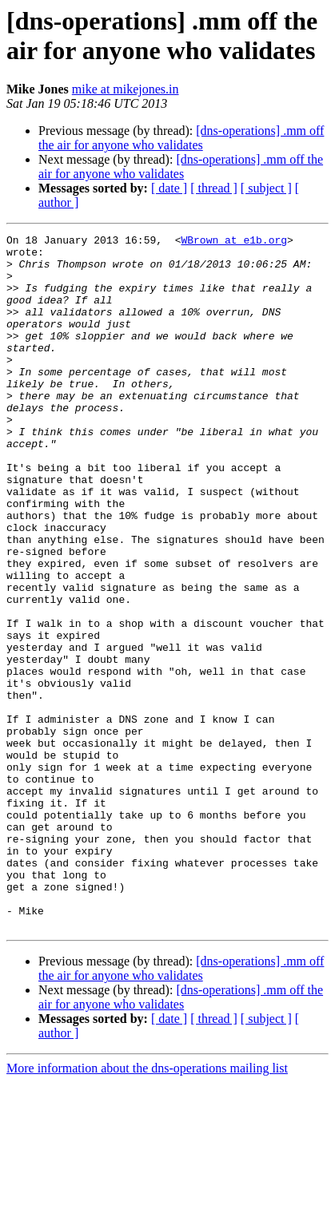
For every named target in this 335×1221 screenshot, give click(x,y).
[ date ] (169, 188)
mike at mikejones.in (125, 89)
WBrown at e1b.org (234, 242)
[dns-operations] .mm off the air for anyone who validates (181, 138)
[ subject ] (266, 188)
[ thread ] (213, 188)
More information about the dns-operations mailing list (147, 1207)
